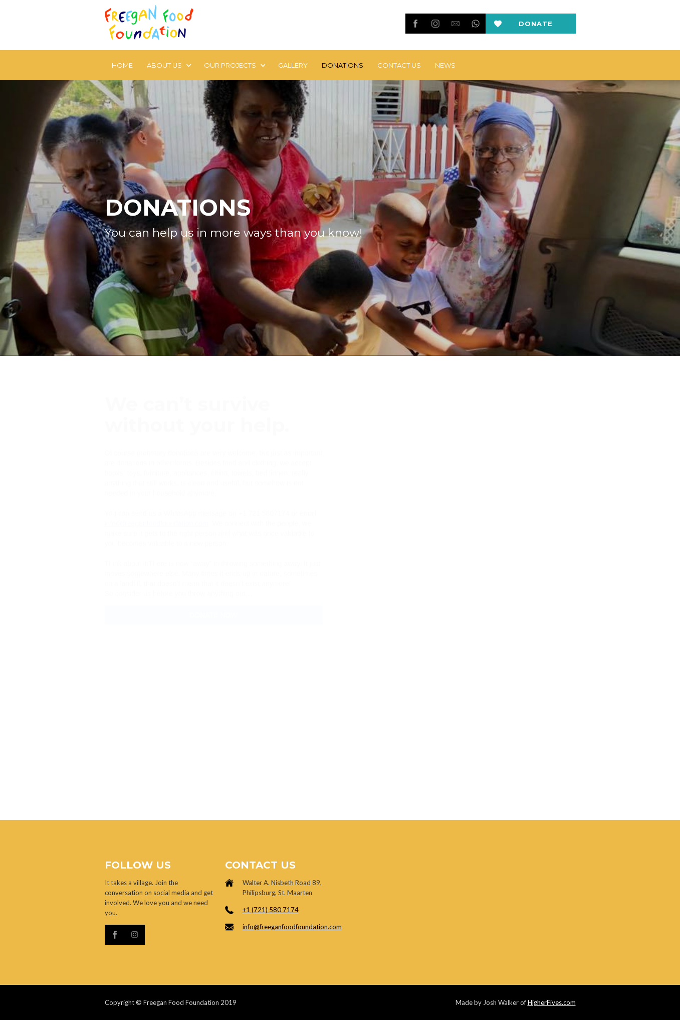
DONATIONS (342, 65)
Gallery (293, 65)
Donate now (536, 27)
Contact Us (399, 65)
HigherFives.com (552, 1002)
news (445, 65)
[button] (168, 65)
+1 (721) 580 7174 (271, 910)
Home (122, 65)
